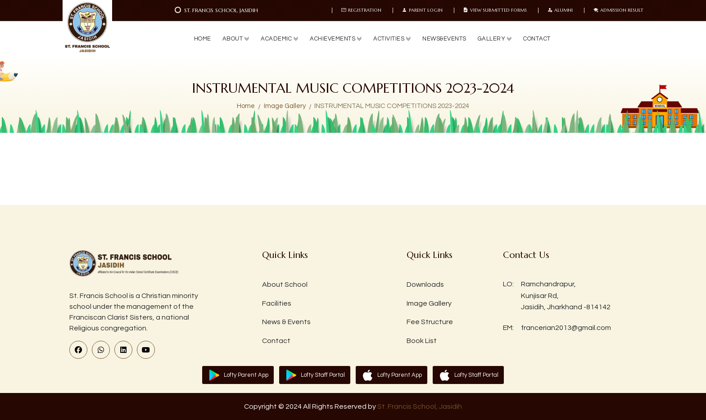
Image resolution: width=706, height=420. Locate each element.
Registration (361, 10)
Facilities (276, 303)
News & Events (286, 321)
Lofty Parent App (246, 375)
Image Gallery (285, 106)
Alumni (560, 10)
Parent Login (422, 10)
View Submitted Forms (495, 10)
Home (246, 106)
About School (285, 284)
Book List (422, 340)
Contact (276, 340)
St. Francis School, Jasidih (419, 406)
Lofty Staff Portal (323, 375)
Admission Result (618, 10)
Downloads (425, 284)
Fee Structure (430, 321)
